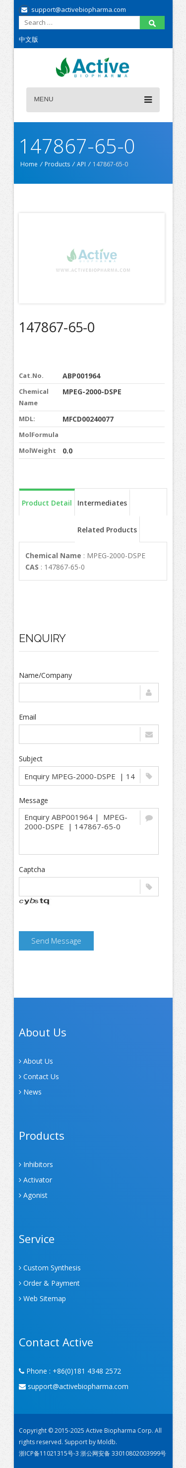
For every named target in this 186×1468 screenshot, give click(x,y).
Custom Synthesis (50, 1267)
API (81, 164)
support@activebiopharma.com (72, 9)
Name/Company (45, 675)
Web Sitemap (42, 1298)
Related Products (107, 529)
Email (27, 717)
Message (33, 800)
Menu (93, 99)
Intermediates (102, 503)
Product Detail (47, 503)
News (30, 1092)
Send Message (56, 941)
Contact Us (39, 1076)
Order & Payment (49, 1283)
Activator (35, 1179)
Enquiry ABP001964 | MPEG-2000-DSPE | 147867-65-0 (89, 831)
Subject (31, 758)
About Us (36, 1061)
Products (57, 164)
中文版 (28, 39)
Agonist (33, 1195)
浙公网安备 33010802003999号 (123, 1453)
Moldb (106, 1442)
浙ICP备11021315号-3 (49, 1453)
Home (29, 164)
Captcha (32, 869)
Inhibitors (36, 1164)
